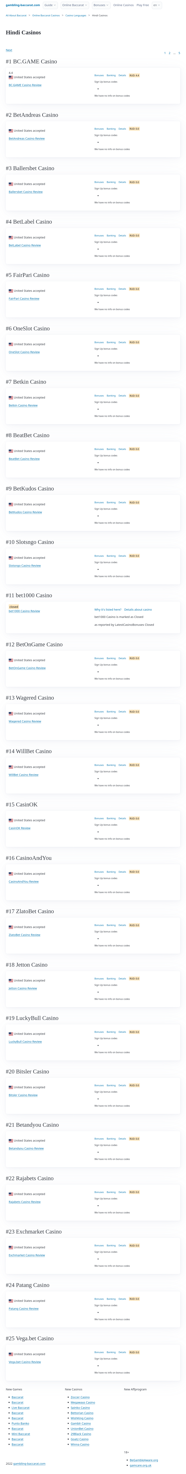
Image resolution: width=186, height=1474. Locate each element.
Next (9, 50)
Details (122, 75)
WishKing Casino (82, 1418)
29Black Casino (81, 1434)
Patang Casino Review (24, 1309)
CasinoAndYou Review (24, 881)
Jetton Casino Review (23, 988)
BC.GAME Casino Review (25, 85)
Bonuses (99, 5)
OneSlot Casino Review (24, 352)
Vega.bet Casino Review (25, 1362)
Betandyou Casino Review (26, 1148)
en (155, 5)
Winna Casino (80, 1444)
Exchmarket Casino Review (27, 1255)
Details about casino (138, 610)
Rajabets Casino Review (25, 1202)
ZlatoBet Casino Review (24, 935)
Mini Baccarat (21, 1434)
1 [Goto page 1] (165, 53)
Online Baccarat (73, 5)
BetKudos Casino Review (25, 512)
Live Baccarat (20, 1408)
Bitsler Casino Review (23, 1095)
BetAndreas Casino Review (27, 138)
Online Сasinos (123, 5)
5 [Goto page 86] (179, 53)
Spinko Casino (80, 1408)
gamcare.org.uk (140, 1465)
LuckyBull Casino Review (25, 1042)
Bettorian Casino (82, 1413)
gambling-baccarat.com (29, 1464)
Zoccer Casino (80, 1397)
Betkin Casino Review (23, 405)
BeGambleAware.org (144, 1460)
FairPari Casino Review (24, 299)
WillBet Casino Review (23, 775)
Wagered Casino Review (25, 721)
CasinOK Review (19, 828)
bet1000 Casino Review (24, 611)
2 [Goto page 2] (169, 53)
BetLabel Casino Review (25, 245)
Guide (48, 5)
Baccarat (17, 1397)
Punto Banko (20, 1423)
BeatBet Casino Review (24, 459)
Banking (111, 75)
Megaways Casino (83, 1402)
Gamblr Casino (81, 1423)
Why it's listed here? (107, 610)
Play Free (143, 5)
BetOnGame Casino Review (27, 668)
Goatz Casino (80, 1439)
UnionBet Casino (82, 1429)
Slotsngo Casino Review (25, 566)
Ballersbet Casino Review (26, 192)
